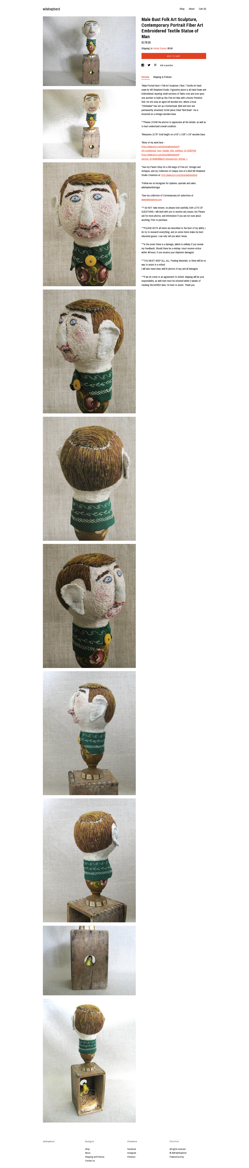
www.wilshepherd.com (151, 199)
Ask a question (166, 65)
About (192, 8)
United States (159, 48)
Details (145, 77)
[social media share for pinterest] (155, 65)
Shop (182, 8)
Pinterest (131, 1156)
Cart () (202, 8)
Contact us (90, 1160)
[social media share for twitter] (149, 65)
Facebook (131, 1149)
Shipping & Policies (162, 77)
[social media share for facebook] (143, 65)
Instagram (131, 1152)
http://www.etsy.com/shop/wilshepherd (179, 175)
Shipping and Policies (94, 1156)
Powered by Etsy (177, 1156)
